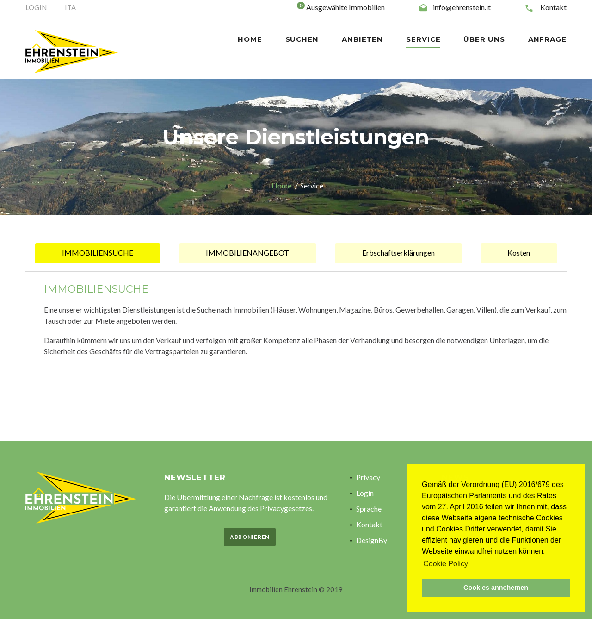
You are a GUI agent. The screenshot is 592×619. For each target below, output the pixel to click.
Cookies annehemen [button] (495, 587)
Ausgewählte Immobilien (345, 7)
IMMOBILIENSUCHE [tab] (97, 252)
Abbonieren (250, 536)
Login (365, 492)
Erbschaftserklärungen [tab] (398, 252)
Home (281, 185)
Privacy (368, 477)
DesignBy (371, 540)
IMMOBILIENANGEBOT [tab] (247, 252)
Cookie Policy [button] (445, 564)
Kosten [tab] (518, 252)
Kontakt (553, 7)
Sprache (369, 508)
